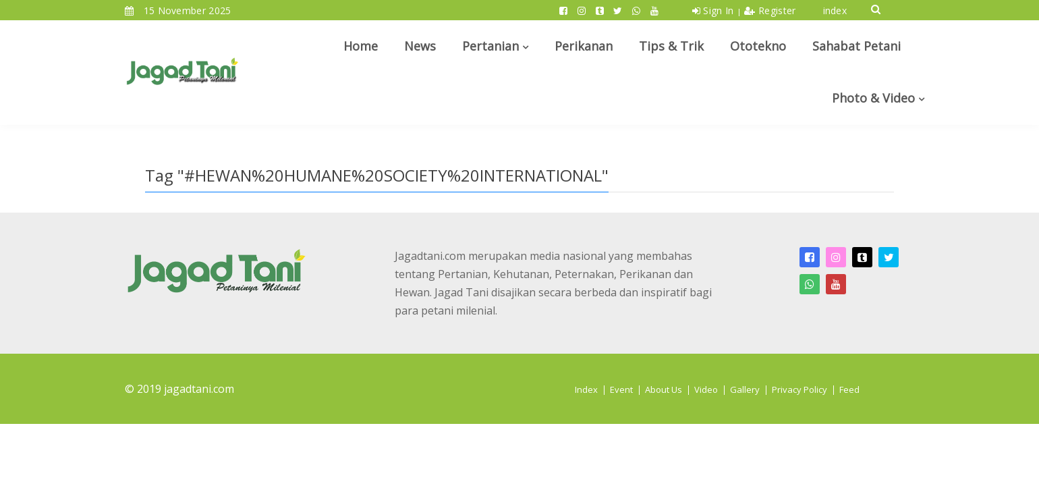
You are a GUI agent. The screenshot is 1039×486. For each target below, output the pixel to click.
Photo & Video (873, 98)
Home (360, 46)
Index (586, 389)
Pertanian (490, 46)
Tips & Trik (671, 46)
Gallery (745, 389)
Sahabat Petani (856, 46)
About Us (663, 389)
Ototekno (758, 46)
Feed (849, 389)
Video (706, 389)
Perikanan (584, 46)
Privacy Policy (799, 389)
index (835, 10)
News (420, 46)
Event (621, 389)
